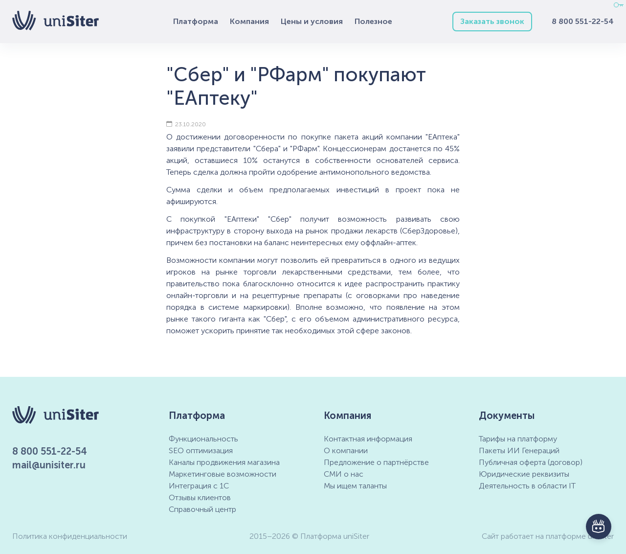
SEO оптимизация (201, 450)
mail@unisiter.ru (49, 465)
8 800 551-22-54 (583, 21)
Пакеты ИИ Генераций (519, 450)
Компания (249, 21)
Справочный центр (202, 509)
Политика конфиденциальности (69, 536)
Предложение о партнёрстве (376, 462)
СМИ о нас (343, 474)
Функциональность (203, 438)
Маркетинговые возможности (222, 474)
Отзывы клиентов (200, 497)
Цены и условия (312, 21)
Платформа (195, 21)
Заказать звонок (492, 21)
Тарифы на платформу (518, 438)
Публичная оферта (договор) (530, 462)
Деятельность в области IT (527, 485)
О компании (346, 450)
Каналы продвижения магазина (224, 462)
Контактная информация (368, 438)
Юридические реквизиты (524, 474)
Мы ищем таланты (355, 485)
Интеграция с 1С (199, 485)
